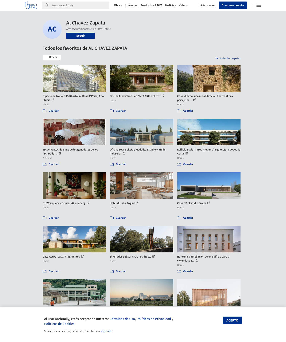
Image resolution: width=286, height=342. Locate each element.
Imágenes (131, 5)
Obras (118, 5)
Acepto (232, 320)
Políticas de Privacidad (154, 318)
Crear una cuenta (233, 5)
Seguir (80, 36)
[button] (52, 57)
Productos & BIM (151, 5)
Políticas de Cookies (59, 323)
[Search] (80, 5)
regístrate (106, 331)
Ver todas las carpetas (228, 58)
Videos (183, 5)
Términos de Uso (122, 318)
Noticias (170, 5)
